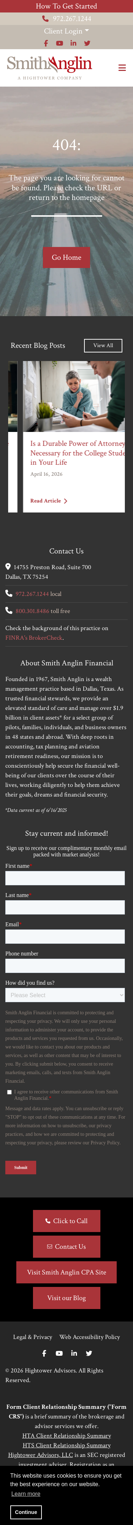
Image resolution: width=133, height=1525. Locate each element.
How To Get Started (66, 6)
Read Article (33, 501)
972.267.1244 (66, 19)
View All (103, 345)
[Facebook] (44, 1354)
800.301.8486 (32, 611)
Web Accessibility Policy (89, 1337)
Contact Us (70, 1246)
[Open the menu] (122, 68)
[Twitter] (89, 1354)
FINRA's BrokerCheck (33, 638)
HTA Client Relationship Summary (66, 1436)
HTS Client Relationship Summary (67, 1445)
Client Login (63, 31)
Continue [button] (26, 1512)
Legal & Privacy (32, 1337)
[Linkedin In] (74, 1354)
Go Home (66, 257)
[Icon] (46, 43)
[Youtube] (59, 1354)
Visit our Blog (66, 1298)
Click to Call (70, 1221)
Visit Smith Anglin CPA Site (66, 1272)
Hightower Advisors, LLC (40, 1455)
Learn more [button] (25, 1494)
